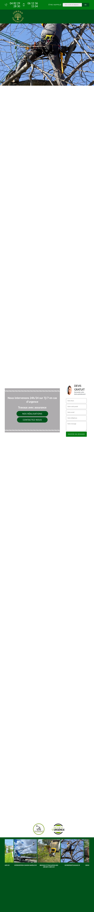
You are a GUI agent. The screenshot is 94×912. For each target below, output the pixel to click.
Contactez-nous (32, 419)
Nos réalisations (32, 413)
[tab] (47, 43)
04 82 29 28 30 (12, 5)
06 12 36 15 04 (30, 5)
